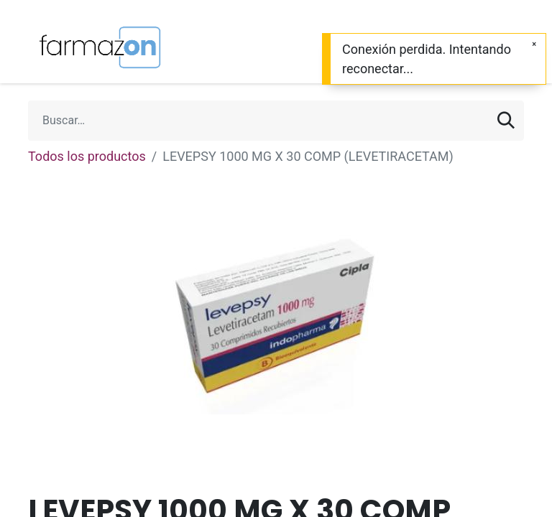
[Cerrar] (534, 44)
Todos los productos (87, 156)
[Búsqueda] (506, 121)
